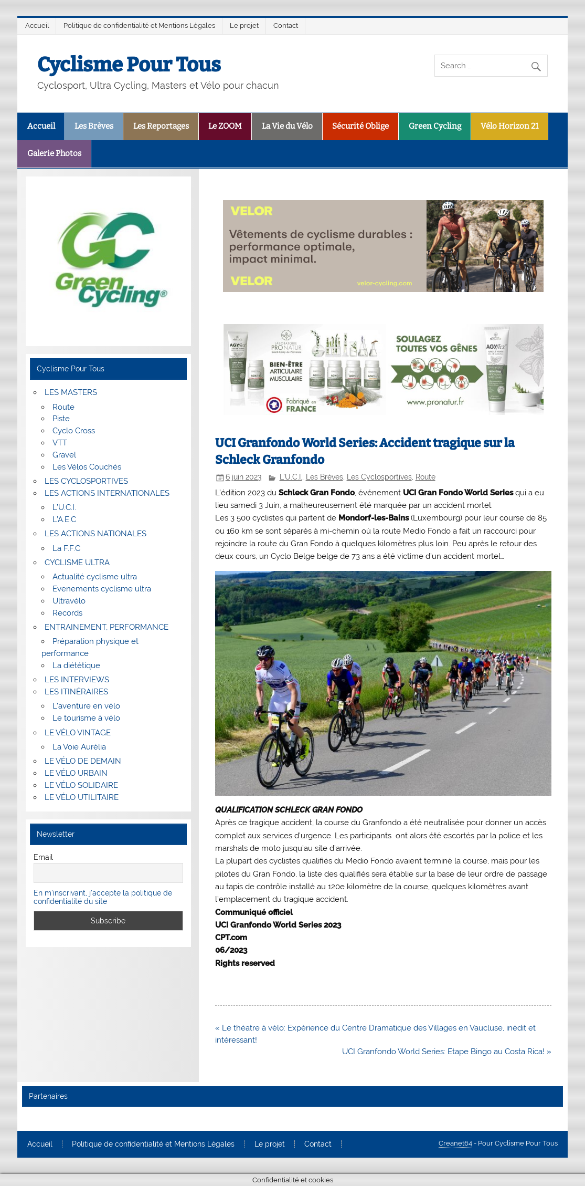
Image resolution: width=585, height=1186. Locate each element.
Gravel (64, 455)
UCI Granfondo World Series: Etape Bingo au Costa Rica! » (446, 1051)
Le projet (244, 25)
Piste (61, 418)
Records (67, 613)
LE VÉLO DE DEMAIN (83, 761)
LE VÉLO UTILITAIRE (82, 797)
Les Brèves (94, 126)
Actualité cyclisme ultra (94, 576)
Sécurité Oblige (360, 126)
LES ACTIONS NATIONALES (95, 533)
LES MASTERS (71, 392)
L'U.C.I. (291, 477)
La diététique (76, 665)
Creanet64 (455, 1143)
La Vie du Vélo (287, 126)
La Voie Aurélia (79, 747)
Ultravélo (69, 601)
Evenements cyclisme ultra (101, 589)
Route (425, 477)
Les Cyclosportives (379, 477)
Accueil (37, 25)
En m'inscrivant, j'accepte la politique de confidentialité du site (103, 897)
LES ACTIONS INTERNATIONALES (107, 493)
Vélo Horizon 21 (509, 126)
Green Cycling (435, 126)
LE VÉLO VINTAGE (78, 732)
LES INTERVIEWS (77, 679)
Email (43, 857)
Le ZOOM (225, 126)
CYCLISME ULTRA (77, 562)
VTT (59, 443)
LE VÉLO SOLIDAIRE (81, 785)
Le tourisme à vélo (86, 718)
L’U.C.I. (64, 507)
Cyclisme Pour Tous (129, 65)
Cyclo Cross (73, 430)
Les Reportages (161, 126)
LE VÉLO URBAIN (76, 773)
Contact (285, 25)
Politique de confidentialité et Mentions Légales (139, 25)
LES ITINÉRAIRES (76, 691)
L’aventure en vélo (86, 706)
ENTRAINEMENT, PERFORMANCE (106, 627)
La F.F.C (66, 548)
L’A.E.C (64, 519)
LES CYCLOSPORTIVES (86, 481)
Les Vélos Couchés (86, 467)
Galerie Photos (54, 153)
